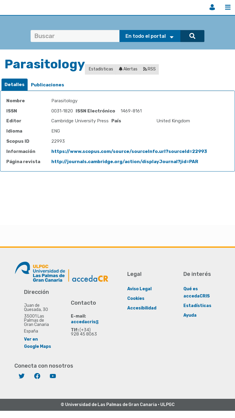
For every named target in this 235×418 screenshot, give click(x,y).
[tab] (15, 85)
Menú (227, 7)
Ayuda (190, 315)
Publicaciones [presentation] (47, 85)
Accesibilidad (141, 308)
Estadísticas (100, 69)
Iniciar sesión (212, 7)
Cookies (135, 298)
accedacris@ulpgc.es (94, 321)
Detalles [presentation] (15, 84)
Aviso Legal (139, 288)
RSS (149, 69)
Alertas (128, 69)
